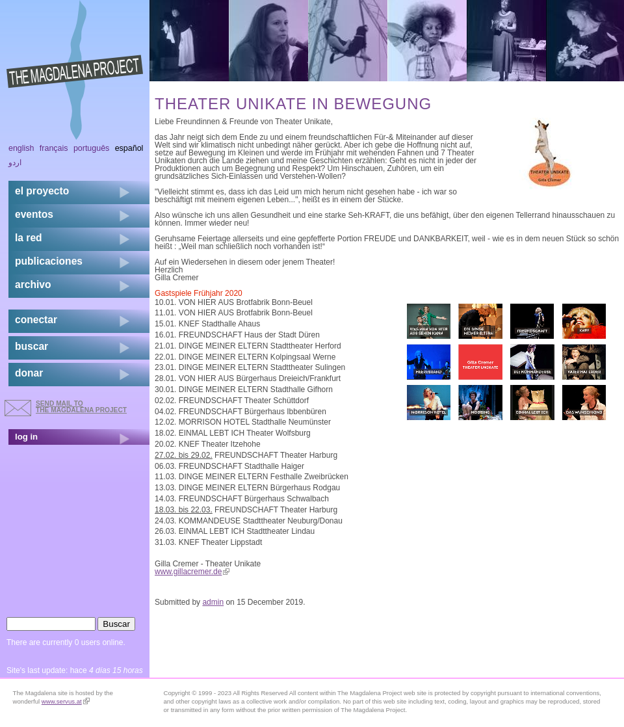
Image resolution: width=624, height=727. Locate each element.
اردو (14, 162)
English (21, 148)
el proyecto (42, 190)
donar (29, 372)
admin (213, 602)
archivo (33, 284)
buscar (31, 346)
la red (28, 237)
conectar (36, 319)
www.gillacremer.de (192, 571)
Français (54, 148)
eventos (34, 214)
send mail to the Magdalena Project (81, 407)
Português (91, 148)
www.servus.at (66, 701)
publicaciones (49, 261)
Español (129, 148)
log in (26, 437)
